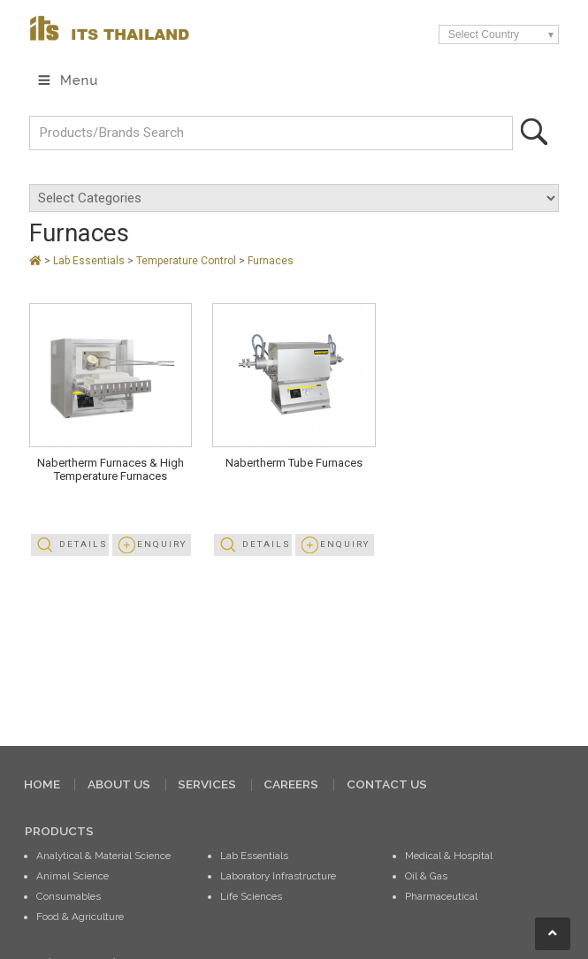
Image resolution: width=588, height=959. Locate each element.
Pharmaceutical (441, 896)
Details (83, 544)
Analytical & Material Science (103, 855)
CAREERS (290, 784)
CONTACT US (387, 784)
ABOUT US (119, 784)
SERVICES (207, 784)
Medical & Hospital (449, 855)
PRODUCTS (59, 831)
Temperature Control (187, 261)
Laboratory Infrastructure (278, 876)
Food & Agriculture (80, 916)
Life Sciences (251, 896)
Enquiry (162, 544)
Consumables (68, 896)
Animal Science (72, 876)
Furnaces (271, 261)
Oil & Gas (426, 876)
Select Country (483, 34)
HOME (42, 784)
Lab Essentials (90, 261)
